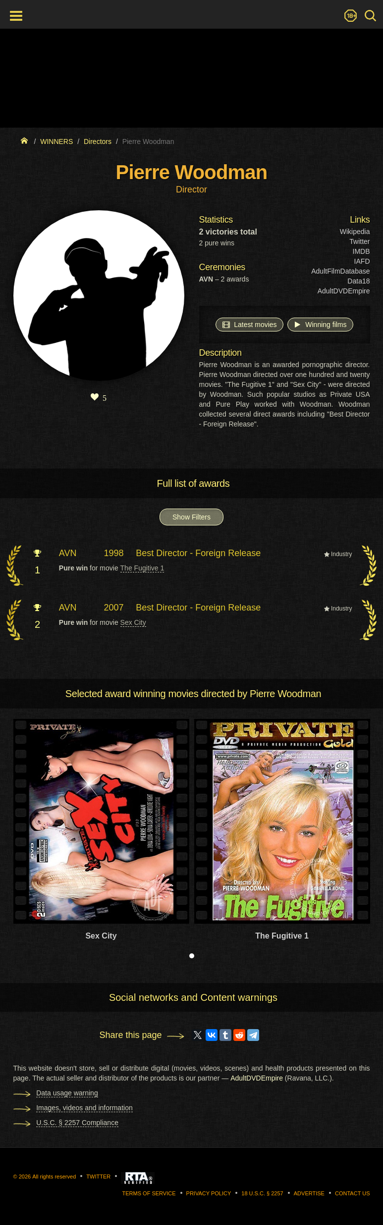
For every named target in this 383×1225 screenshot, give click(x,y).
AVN (68, 553)
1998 (114, 553)
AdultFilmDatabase (340, 271)
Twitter (359, 241)
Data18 (358, 281)
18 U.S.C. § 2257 (262, 1193)
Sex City (133, 622)
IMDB (361, 251)
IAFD (362, 261)
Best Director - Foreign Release (198, 553)
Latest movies (249, 324)
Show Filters (191, 517)
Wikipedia (355, 232)
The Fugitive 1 (142, 568)
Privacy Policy (208, 1193)
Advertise (309, 1193)
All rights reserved (54, 1176)
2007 (114, 607)
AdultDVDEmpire (344, 291)
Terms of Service (149, 1193)
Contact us (352, 1193)
